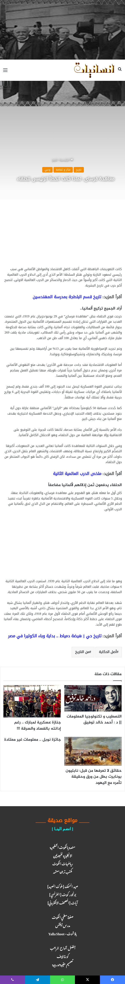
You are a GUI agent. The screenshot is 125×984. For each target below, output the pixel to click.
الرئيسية (66, 160)
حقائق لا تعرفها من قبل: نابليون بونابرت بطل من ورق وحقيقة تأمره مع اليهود (94, 776)
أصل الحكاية (108, 652)
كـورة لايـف (63, 956)
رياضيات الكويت (62, 863)
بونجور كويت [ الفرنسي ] (62, 894)
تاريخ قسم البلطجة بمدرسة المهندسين (67, 297)
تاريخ (55, 160)
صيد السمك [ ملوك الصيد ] (62, 886)
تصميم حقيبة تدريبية (62, 964)
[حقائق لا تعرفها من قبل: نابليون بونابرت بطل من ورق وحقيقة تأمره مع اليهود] (93, 751)
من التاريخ (82, 652)
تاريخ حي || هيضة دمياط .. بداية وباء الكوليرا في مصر (54, 636)
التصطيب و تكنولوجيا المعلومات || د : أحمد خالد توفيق (94, 719)
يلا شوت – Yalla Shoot (62, 933)
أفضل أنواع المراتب (62, 947)
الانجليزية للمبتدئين (62, 855)
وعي (47, 169)
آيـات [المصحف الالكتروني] (62, 902)
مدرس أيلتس (62, 925)
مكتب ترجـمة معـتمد (62, 871)
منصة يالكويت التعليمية (62, 847)
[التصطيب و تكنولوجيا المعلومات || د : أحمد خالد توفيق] (93, 698)
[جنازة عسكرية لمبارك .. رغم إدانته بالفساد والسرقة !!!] (32, 701)
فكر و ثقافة (63, 169)
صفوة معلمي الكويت (62, 917)
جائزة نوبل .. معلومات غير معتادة (32, 739)
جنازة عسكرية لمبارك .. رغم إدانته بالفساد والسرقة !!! (37, 725)
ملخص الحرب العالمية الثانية (77, 473)
